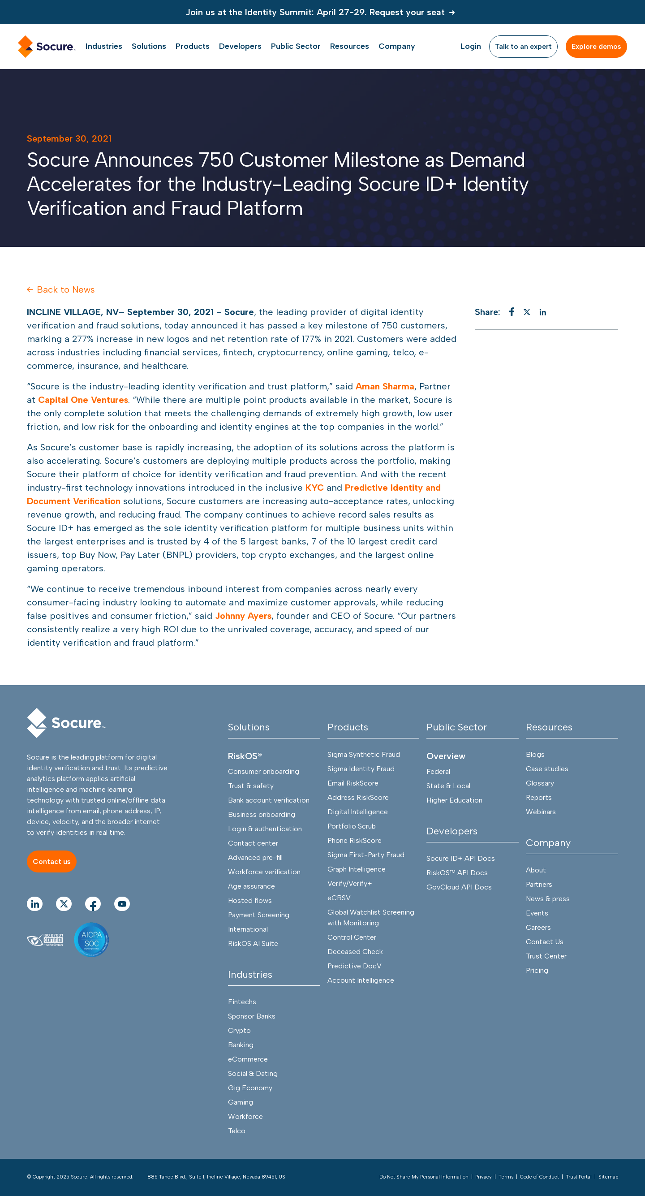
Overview (445, 756)
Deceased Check (355, 951)
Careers (538, 927)
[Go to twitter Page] (64, 904)
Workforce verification (264, 872)
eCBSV (339, 898)
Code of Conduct (539, 1177)
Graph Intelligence (356, 869)
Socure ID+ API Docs (460, 858)
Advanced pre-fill (255, 857)
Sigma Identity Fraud (361, 768)
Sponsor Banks (251, 1016)
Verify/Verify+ (349, 883)
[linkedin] (542, 312)
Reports (539, 797)
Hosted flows (250, 900)
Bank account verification (269, 800)
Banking (241, 1045)
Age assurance (251, 886)
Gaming (240, 1102)
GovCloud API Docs (459, 887)
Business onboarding (261, 814)
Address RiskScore (358, 797)
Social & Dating (253, 1073)
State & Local (448, 786)
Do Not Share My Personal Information (424, 1177)
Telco (236, 1131)
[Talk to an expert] (523, 46)
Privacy (483, 1177)
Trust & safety (251, 786)
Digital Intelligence (357, 811)
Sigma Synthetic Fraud (363, 754)
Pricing (537, 970)
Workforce (245, 1116)
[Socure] (66, 723)
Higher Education (454, 800)
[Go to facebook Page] (93, 904)
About (536, 870)
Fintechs (242, 1001)
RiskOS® (245, 756)
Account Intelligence (360, 980)
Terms (506, 1177)
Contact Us (544, 941)
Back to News (61, 289)
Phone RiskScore (354, 840)
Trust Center (546, 956)
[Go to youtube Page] (122, 904)
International (248, 929)
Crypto (239, 1030)
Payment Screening (258, 915)
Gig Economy (250, 1088)
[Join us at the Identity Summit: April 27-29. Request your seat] (322, 12)
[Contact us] (52, 861)
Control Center (351, 937)
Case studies (547, 768)
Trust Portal (579, 1177)
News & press (548, 898)
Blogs (535, 754)
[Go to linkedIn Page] (35, 904)
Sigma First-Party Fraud (365, 855)
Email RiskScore (352, 783)
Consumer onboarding (263, 771)
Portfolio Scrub (351, 826)
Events (537, 913)
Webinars (541, 811)
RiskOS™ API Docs (457, 872)
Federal (438, 771)
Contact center (253, 843)
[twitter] (527, 312)
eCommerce (248, 1059)
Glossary (540, 783)
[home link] (47, 46)
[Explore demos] (596, 46)
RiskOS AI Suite (253, 943)
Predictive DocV (354, 966)
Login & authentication (265, 829)
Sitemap (608, 1177)
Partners (539, 884)
